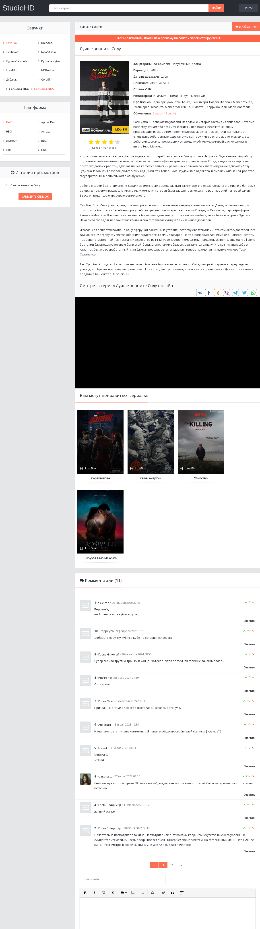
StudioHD (18, 8)
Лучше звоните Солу (25, 185)
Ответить (250, 541)
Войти (248, 8)
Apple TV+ (48, 122)
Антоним (104, 645)
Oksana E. (105, 697)
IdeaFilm (11, 70)
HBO (9, 131)
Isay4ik (103, 668)
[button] (85, 813)
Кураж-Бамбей (16, 61)
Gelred (104, 523)
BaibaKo (47, 43)
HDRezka (47, 70)
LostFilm (152, 70)
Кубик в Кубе (50, 61)
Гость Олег (105, 621)
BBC (44, 141)
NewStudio (48, 52)
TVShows (12, 52)
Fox (8, 150)
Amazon (46, 131)
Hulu (44, 150)
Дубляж (11, 79)
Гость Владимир (109, 748)
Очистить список (35, 197)
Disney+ (11, 141)
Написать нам (16, 921)
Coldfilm (46, 79)
